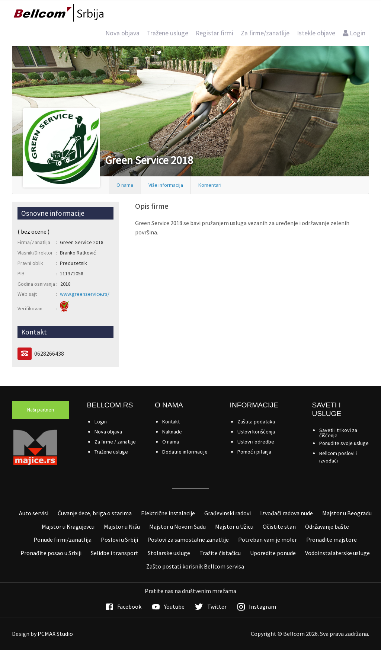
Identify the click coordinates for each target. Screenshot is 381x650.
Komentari (209, 185)
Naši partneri (40, 410)
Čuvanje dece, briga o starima (95, 513)
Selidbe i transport (114, 553)
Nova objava (122, 33)
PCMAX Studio (55, 633)
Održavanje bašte (327, 526)
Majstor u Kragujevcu (68, 526)
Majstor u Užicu (234, 526)
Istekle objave (316, 33)
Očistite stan (279, 526)
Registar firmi (214, 33)
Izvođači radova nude (286, 513)
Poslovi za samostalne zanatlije (188, 539)
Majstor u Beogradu (347, 513)
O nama (124, 185)
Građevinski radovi (227, 513)
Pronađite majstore (331, 539)
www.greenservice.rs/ (84, 294)
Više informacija (165, 185)
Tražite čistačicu (220, 553)
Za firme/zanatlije (265, 33)
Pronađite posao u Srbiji (50, 553)
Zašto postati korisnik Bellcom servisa (195, 566)
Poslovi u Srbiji (119, 539)
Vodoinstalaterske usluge (337, 553)
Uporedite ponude (273, 553)
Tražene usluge (167, 33)
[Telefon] (24, 354)
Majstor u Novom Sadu (177, 526)
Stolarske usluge (169, 553)
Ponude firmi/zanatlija (62, 539)
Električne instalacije (168, 513)
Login (354, 33)
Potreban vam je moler (267, 539)
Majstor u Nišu (122, 526)
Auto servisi (33, 513)
